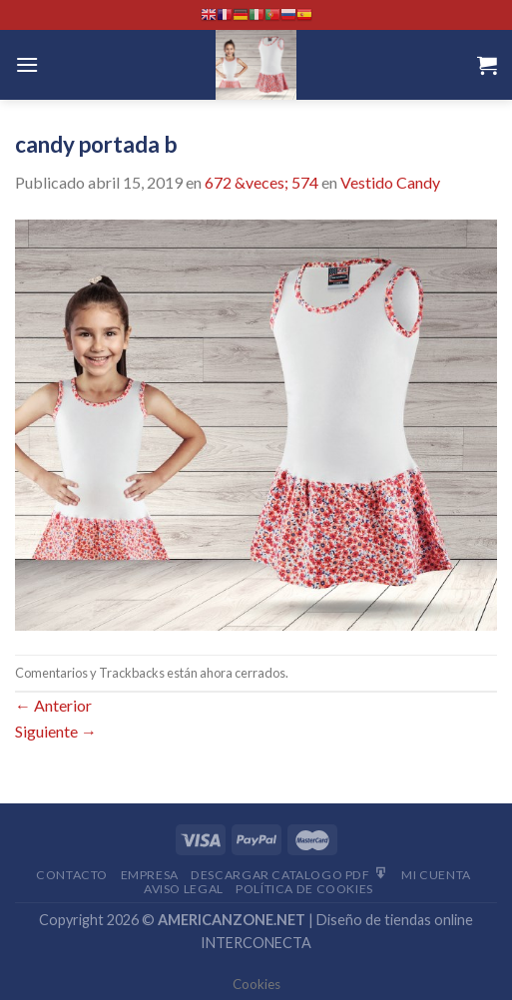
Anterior (53, 705)
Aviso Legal (184, 888)
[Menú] (27, 64)
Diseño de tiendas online (394, 919)
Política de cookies (304, 888)
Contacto (72, 874)
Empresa (150, 874)
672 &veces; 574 (261, 182)
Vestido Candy (390, 182)
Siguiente (56, 731)
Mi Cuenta (436, 874)
